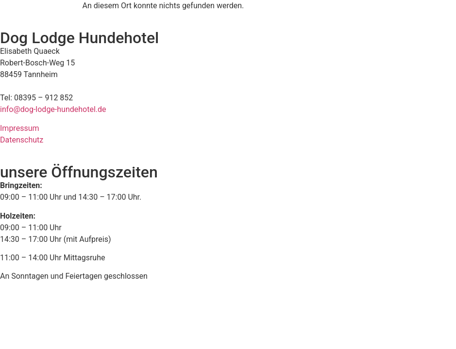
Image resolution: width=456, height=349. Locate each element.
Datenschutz (21, 139)
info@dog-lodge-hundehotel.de (53, 109)
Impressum (19, 128)
